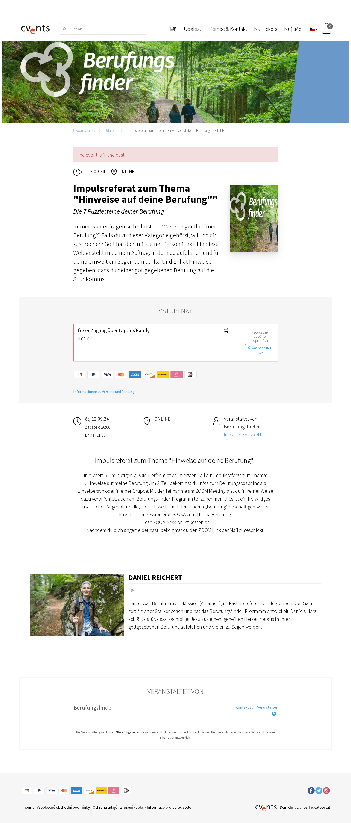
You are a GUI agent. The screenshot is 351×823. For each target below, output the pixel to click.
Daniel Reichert (155, 577)
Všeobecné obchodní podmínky (63, 807)
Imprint (27, 807)
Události (111, 130)
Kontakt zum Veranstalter (256, 707)
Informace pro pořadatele (169, 807)
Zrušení (126, 807)
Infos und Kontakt (242, 434)
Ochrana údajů (105, 807)
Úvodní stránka (84, 130)
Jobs (140, 807)
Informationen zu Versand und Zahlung (104, 391)
